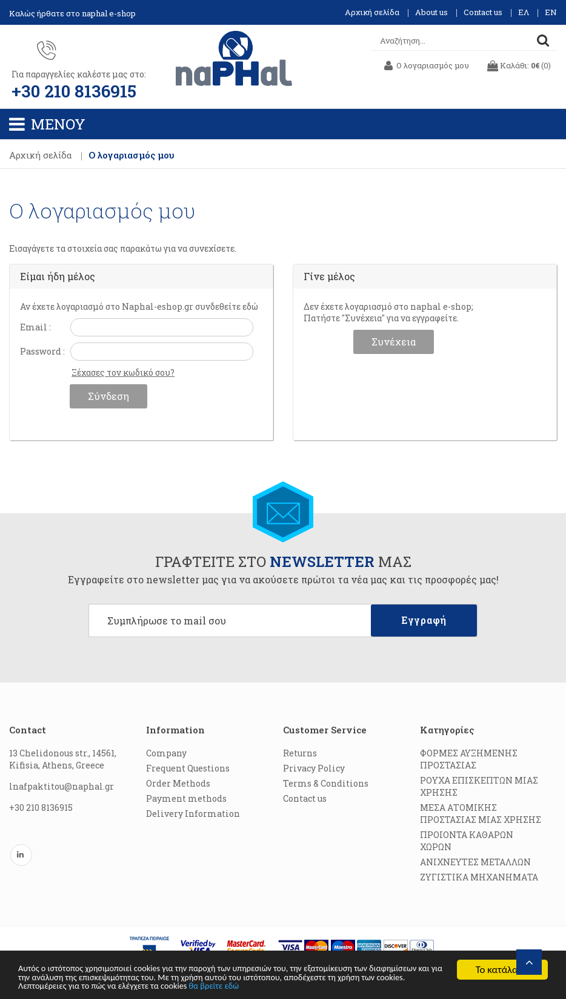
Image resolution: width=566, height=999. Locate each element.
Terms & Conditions (325, 784)
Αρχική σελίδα (372, 12)
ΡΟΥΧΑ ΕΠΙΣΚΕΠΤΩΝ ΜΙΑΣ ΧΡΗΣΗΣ (479, 787)
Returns (300, 754)
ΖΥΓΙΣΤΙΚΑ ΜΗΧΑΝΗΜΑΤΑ (479, 878)
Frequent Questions (188, 769)
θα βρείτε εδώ (399, 986)
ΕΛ (523, 12)
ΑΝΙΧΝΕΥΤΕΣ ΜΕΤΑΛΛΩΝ (475, 863)
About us (431, 12)
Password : (42, 352)
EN (551, 12)
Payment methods (186, 799)
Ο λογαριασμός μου (131, 156)
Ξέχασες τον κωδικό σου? (123, 373)
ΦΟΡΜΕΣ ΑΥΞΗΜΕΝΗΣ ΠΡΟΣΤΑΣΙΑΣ (469, 760)
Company (166, 754)
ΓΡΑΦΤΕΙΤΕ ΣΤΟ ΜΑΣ (283, 563)
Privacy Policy (314, 769)
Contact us (483, 12)
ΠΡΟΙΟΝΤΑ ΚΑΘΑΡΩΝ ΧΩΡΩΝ (466, 842)
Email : (35, 328)
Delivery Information (193, 814)
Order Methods (178, 784)
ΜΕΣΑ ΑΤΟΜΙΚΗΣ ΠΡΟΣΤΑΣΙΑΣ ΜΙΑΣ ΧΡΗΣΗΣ (480, 815)
